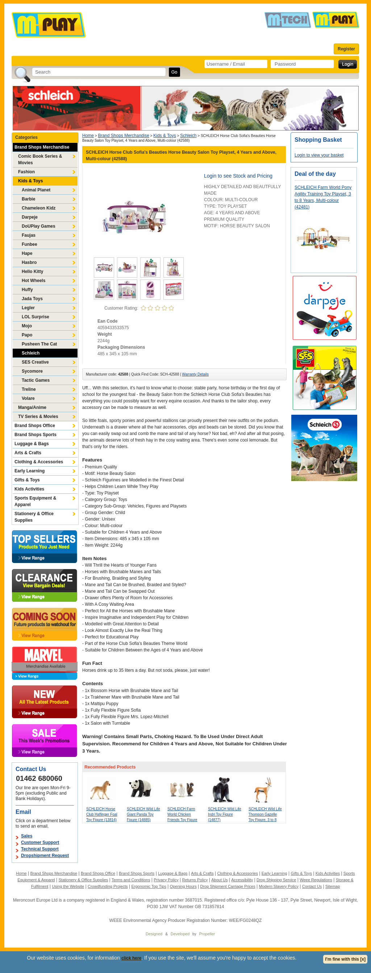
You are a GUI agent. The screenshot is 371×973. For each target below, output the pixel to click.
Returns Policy (195, 880)
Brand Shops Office (34, 425)
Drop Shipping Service (276, 880)
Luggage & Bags (31, 443)
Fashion (26, 171)
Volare (28, 398)
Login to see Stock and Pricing (238, 176)
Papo (27, 335)
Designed (154, 934)
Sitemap (332, 886)
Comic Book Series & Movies (40, 159)
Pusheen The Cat (39, 344)
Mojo (27, 325)
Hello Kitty (32, 271)
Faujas (29, 235)
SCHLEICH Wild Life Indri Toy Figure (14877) (224, 814)
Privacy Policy (166, 880)
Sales (26, 836)
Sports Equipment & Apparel (35, 501)
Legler (28, 307)
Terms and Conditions (131, 880)
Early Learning (29, 470)
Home (88, 135)
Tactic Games (36, 380)
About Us (219, 880)
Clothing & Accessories (38, 461)
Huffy (27, 289)
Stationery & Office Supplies (34, 517)
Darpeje (30, 217)
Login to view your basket (319, 155)
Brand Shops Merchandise (41, 147)
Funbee (29, 244)
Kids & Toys (30, 180)
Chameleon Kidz (38, 208)
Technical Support (40, 849)
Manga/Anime (32, 407)
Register (346, 48)
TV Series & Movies (38, 416)
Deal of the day (315, 174)
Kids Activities (29, 489)
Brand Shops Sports (35, 434)
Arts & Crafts (27, 452)
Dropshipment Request (45, 855)
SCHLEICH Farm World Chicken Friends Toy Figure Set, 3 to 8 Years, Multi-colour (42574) (183, 820)
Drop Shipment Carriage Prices (227, 886)
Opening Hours (183, 886)
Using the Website (68, 886)
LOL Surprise (35, 316)
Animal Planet (36, 189)
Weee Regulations (316, 880)
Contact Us (312, 886)
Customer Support (40, 842)
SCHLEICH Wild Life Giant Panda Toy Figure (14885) (143, 814)
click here (131, 958)
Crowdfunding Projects (108, 886)
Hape (27, 253)
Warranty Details (195, 374)
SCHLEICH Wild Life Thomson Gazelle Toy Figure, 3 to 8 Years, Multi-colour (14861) (265, 820)
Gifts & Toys (27, 480)
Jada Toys (32, 298)
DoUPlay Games (38, 226)
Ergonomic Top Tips (148, 886)
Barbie (28, 199)
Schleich (30, 353)
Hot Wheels (33, 280)
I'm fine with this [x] (345, 959)
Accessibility (242, 880)
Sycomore (32, 371)
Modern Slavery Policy (279, 886)
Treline (29, 389)
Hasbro (29, 262)
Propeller (207, 934)
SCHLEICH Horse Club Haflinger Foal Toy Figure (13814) (101, 814)
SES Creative (35, 362)
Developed (180, 934)
